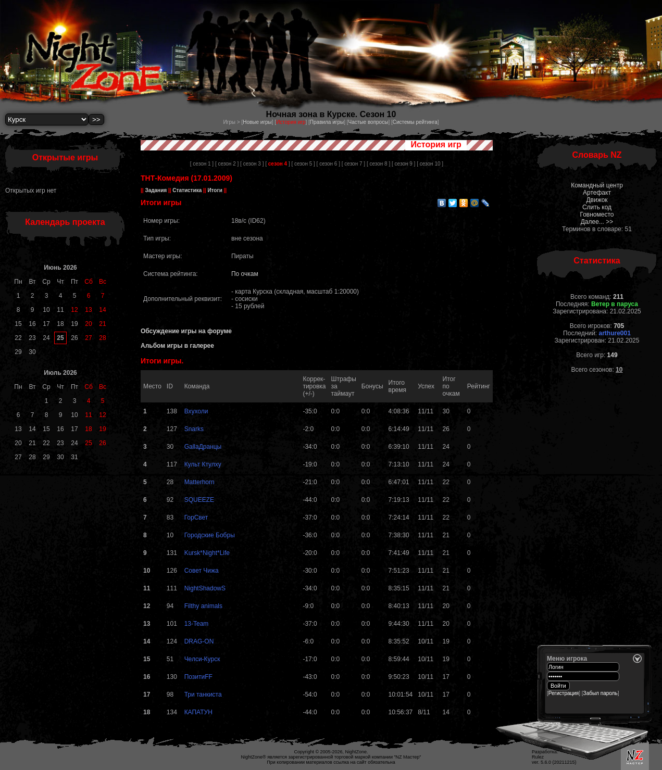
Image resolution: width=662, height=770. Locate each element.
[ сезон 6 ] (328, 164)
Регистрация (563, 693)
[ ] (277, 164)
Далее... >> (597, 221)
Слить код (596, 207)
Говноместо (597, 214)
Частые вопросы (368, 122)
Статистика (187, 190)
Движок (596, 200)
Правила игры (327, 122)
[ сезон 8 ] (378, 164)
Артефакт (597, 192)
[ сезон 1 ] (202, 164)
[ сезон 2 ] (227, 164)
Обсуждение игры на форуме (186, 331)
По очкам (244, 273)
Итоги (215, 190)
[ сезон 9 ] (403, 164)
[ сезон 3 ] (252, 164)
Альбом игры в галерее (177, 345)
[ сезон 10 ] (430, 164)
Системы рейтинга (415, 122)
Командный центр (597, 185)
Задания (156, 190)
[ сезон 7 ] (353, 164)
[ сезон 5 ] (303, 164)
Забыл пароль (600, 693)
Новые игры (257, 122)
